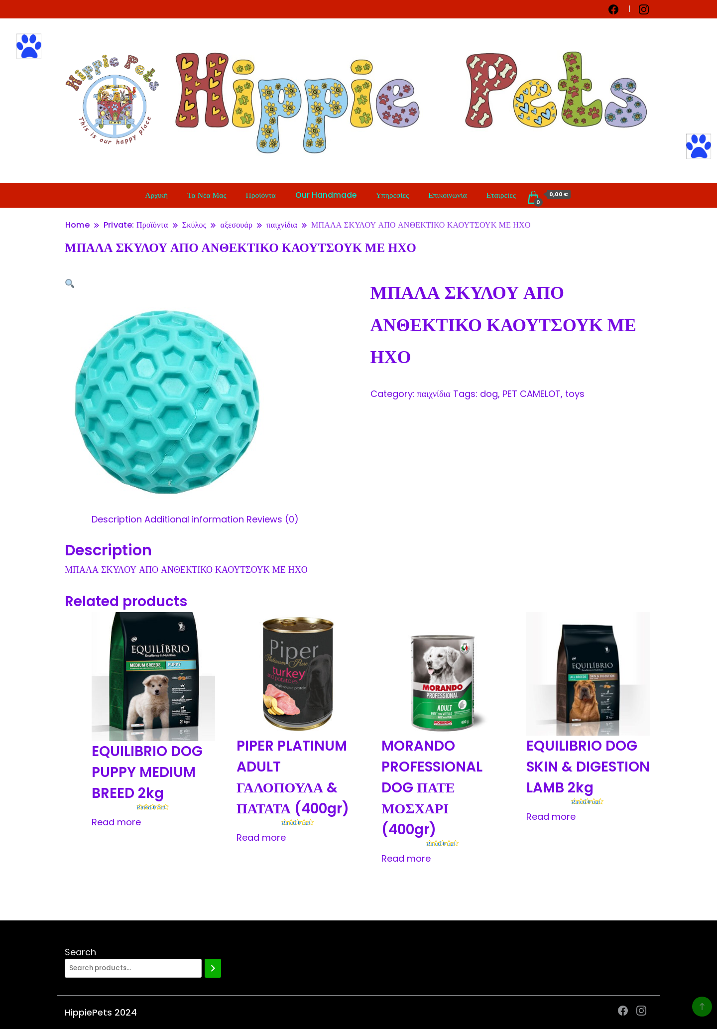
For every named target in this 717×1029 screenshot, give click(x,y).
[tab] (117, 519)
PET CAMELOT (531, 393)
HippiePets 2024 (101, 1012)
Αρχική (156, 195)
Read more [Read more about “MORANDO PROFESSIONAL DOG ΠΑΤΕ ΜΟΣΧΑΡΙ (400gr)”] (406, 858)
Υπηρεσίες (392, 195)
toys (575, 393)
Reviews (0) (272, 519)
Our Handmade (326, 195)
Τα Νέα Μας (206, 195)
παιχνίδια (434, 393)
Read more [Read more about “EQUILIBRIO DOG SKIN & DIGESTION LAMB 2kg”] (551, 816)
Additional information (194, 519)
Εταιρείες (501, 195)
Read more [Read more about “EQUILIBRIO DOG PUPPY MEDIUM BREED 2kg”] (116, 822)
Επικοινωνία (447, 195)
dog (489, 393)
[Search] (213, 968)
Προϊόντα (261, 195)
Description (117, 519)
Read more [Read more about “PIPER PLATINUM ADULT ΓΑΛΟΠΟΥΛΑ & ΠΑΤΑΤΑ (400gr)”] (261, 837)
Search (80, 952)
